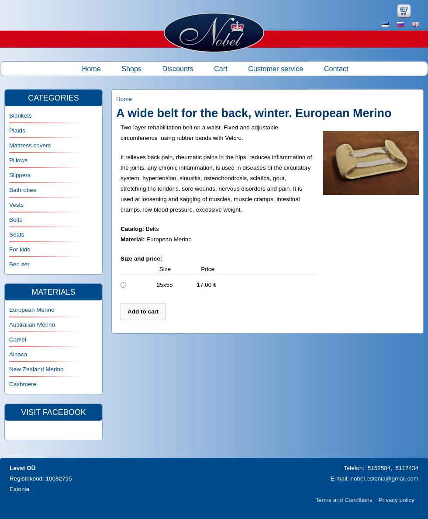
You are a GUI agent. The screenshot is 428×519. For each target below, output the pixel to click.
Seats (16, 234)
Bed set (19, 264)
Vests (16, 205)
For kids (19, 249)
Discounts (177, 69)
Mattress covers (30, 145)
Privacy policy (396, 500)
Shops (131, 69)
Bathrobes (22, 190)
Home (91, 69)
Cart (221, 69)
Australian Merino (32, 324)
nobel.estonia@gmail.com (384, 478)
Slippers (20, 175)
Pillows (18, 160)
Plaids (17, 130)
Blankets (20, 115)
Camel (17, 339)
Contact (336, 69)
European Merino (32, 310)
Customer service (275, 69)
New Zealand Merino (36, 369)
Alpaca (18, 354)
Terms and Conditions (344, 500)
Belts (15, 219)
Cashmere (22, 384)
